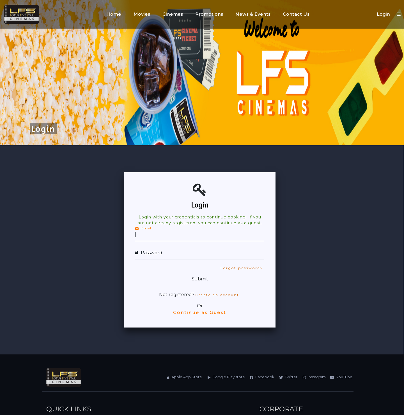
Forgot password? (242, 268)
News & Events (252, 14)
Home (113, 14)
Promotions (209, 14)
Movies (142, 14)
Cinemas (172, 14)
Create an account (217, 295)
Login (383, 14)
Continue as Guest (199, 312)
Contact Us (296, 14)
